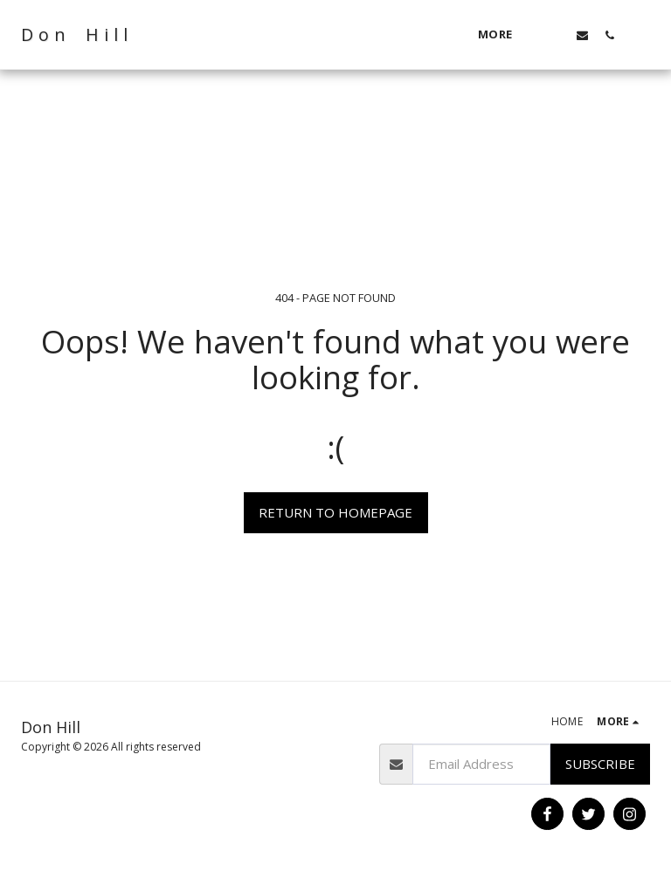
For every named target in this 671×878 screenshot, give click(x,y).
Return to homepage (335, 512)
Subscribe (600, 763)
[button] (555, 35)
